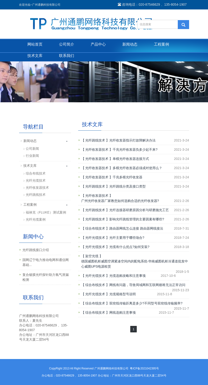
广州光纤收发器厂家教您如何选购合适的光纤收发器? (120, 201)
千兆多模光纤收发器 (127, 177)
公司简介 (66, 44)
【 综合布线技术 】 (95, 228)
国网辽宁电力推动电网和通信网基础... (45, 262)
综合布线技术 (36, 173)
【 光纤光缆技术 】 (95, 238)
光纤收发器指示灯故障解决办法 (132, 140)
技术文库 (34, 56)
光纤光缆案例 (36, 219)
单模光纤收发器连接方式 (131, 159)
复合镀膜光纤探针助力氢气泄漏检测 (45, 277)
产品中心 (98, 44)
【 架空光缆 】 (92, 256)
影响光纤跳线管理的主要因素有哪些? (136, 219)
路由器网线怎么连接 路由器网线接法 (136, 228)
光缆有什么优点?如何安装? (129, 247)
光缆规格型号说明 (122, 294)
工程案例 (161, 44)
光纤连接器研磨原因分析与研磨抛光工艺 (139, 210)
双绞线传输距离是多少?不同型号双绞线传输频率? (146, 303)
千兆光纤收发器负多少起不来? (135, 149)
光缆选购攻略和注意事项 (127, 276)
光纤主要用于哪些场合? (126, 238)
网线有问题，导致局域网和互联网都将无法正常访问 (147, 285)
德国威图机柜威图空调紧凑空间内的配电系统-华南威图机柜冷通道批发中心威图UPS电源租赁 (134, 263)
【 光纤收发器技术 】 (97, 149)
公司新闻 (32, 148)
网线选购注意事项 (122, 312)
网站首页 (34, 44)
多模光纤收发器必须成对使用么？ (137, 168)
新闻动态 (129, 44)
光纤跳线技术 (36, 195)
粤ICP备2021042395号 (144, 368)
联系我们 (66, 56)
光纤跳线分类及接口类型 (127, 186)
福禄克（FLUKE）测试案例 (46, 212)
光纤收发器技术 (37, 187)
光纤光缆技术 (36, 180)
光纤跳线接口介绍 (35, 250)
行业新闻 (32, 156)
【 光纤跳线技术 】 (95, 140)
